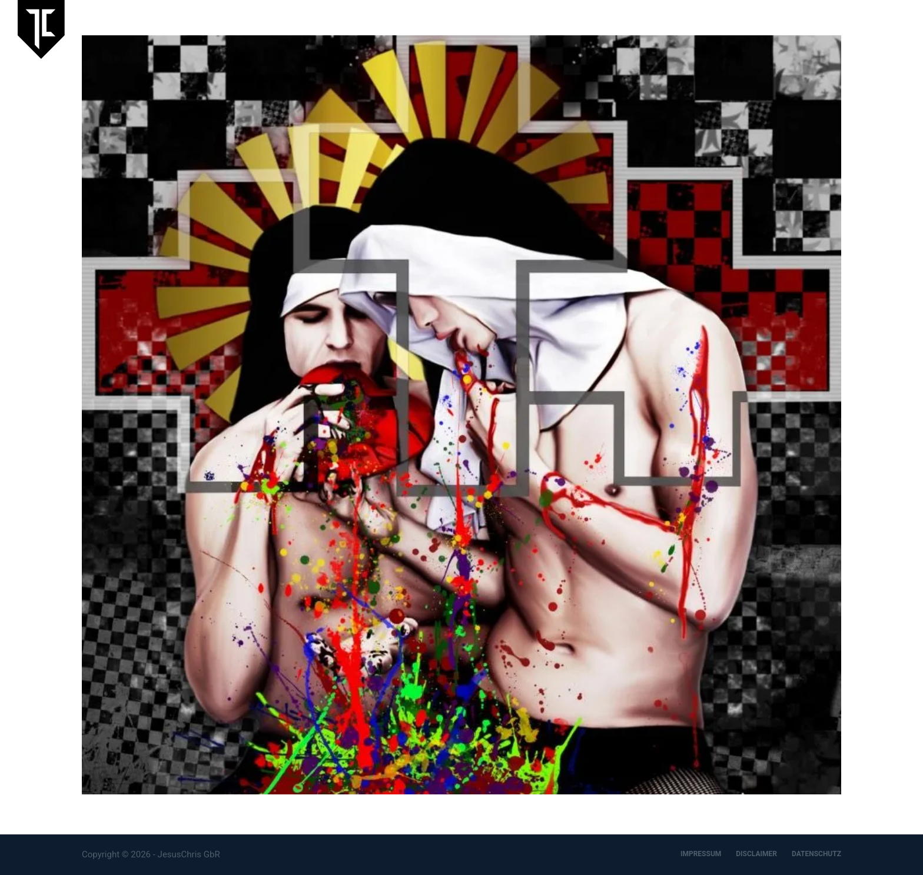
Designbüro (831, 29)
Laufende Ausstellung (569, 29)
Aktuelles (652, 29)
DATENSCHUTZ (816, 854)
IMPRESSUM (700, 854)
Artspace (771, 29)
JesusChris (712, 29)
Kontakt (889, 29)
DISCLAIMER (756, 854)
